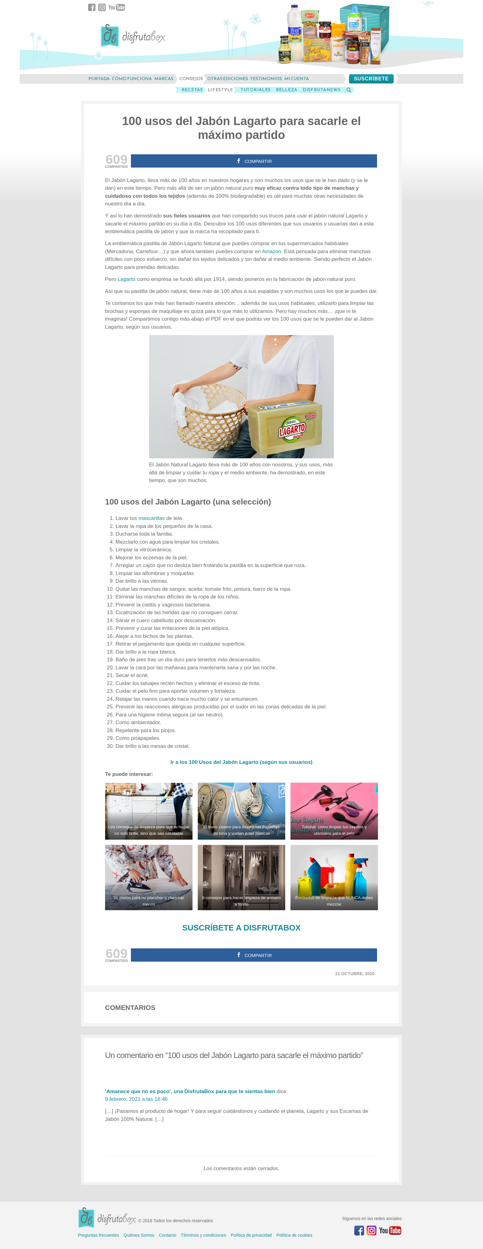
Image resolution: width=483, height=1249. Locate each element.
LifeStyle (220, 90)
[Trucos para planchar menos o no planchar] (149, 877)
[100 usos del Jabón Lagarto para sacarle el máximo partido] (241, 396)
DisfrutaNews (321, 90)
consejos (191, 78)
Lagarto (127, 279)
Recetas (192, 90)
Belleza (287, 90)
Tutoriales (256, 90)
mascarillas (152, 518)
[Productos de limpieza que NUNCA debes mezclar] (334, 877)
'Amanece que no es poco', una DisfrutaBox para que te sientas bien (190, 1091)
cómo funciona (132, 78)
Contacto (167, 1235)
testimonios (266, 78)
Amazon (271, 251)
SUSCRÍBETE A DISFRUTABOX (241, 927)
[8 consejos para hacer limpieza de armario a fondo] (241, 877)
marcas (163, 78)
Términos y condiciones (203, 1235)
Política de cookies (294, 1235)
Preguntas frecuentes (98, 1235)
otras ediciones (227, 78)
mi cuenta (296, 78)
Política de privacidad (251, 1235)
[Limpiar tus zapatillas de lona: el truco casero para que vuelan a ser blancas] (241, 811)
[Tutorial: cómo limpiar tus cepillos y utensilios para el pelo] (334, 811)
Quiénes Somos (139, 1235)
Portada (99, 78)
